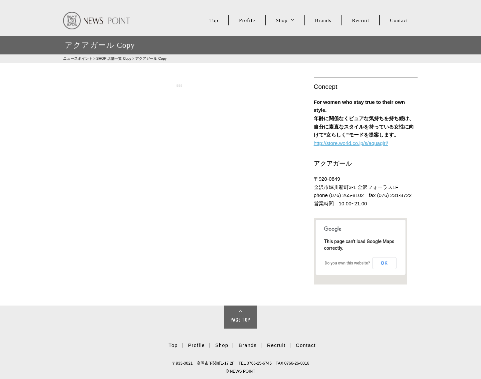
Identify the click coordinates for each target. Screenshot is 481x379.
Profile (247, 20)
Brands (323, 20)
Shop (281, 20)
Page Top (241, 319)
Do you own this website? (347, 263)
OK (384, 263)
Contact (399, 20)
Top (214, 20)
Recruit (361, 20)
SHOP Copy (114, 58)
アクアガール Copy (151, 58)
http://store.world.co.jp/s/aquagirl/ (351, 143)
